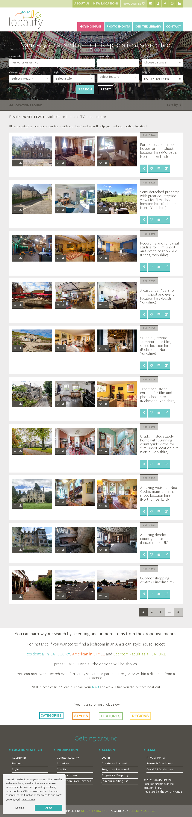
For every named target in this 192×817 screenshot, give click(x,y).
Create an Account (114, 763)
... (169, 612)
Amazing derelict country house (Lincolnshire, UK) (154, 539)
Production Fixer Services (74, 781)
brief (95, 687)
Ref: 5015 (149, 478)
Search (85, 89)
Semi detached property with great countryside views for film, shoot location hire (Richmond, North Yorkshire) (160, 200)
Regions (17, 763)
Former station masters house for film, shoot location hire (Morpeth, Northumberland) (158, 151)
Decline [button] (19, 808)
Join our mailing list (115, 781)
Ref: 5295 (149, 281)
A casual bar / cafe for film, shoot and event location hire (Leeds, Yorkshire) (157, 297)
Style (56, 72)
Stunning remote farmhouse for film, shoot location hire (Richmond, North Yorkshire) (155, 346)
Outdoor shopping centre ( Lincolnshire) (157, 580)
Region (146, 72)
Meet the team (67, 775)
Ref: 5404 (149, 135)
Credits (61, 769)
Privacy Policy (155, 757)
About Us (82, 3)
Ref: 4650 (149, 525)
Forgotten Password (115, 769)
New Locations (106, 3)
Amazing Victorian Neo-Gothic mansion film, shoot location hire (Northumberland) (159, 494)
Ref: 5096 (149, 427)
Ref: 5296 (149, 234)
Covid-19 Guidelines (159, 769)
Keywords (15, 56)
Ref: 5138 (149, 328)
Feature (101, 71)
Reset (105, 89)
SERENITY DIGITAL (94, 811)
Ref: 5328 (149, 183)
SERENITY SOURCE (142, 811)
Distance (147, 56)
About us (63, 763)
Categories (19, 757)
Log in (106, 757)
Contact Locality (68, 757)
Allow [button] (48, 808)
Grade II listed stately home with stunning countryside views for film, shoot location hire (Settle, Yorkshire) (159, 444)
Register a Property (115, 775)
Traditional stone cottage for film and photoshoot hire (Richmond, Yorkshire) (157, 395)
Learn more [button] (28, 799)
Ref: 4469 (149, 569)
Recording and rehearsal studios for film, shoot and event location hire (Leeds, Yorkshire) (159, 249)
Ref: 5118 (149, 380)
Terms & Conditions (159, 763)
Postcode (103, 56)
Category (14, 72)
